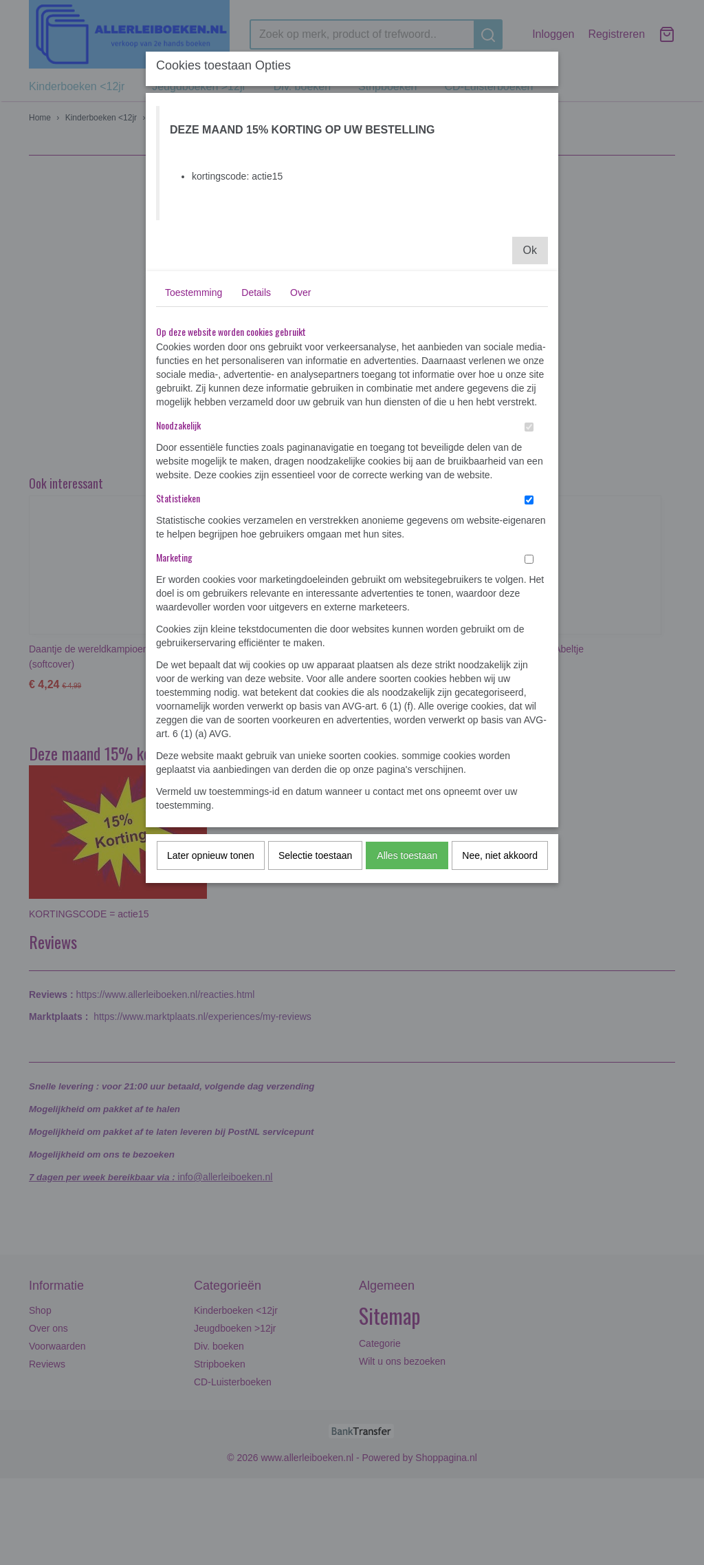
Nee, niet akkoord (500, 855)
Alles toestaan (407, 855)
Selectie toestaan (315, 855)
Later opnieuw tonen (210, 855)
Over (300, 292)
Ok (530, 250)
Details (256, 292)
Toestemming (193, 292)
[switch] (529, 427)
